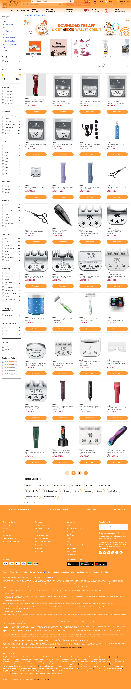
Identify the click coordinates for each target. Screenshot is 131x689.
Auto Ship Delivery (41, 538)
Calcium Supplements (70, 664)
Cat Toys (47, 671)
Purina (70, 666)
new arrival (95, 10)
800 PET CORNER (59, 509)
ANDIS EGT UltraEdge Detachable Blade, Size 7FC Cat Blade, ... (116, 276)
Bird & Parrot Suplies (114, 668)
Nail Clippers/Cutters (10, 44)
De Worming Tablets (30, 666)
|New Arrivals (104, 657)
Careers (69, 525)
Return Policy (53, 572)
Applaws (119, 664)
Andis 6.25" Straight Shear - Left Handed (34, 232)
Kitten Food (51, 666)
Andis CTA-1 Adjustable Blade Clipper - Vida (35, 453)
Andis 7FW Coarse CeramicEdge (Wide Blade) (61, 102)
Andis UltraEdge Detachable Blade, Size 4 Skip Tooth (61, 277)
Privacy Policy (104, 548)
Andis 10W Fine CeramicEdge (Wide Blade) (62, 145)
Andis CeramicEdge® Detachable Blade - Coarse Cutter (116, 363)
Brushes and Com (32, 497)
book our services (69, 10)
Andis (43, 15)
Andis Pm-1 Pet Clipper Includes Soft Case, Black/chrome (60, 231)
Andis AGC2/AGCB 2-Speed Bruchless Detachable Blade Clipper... (89, 407)
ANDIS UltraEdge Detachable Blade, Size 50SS (89, 277)
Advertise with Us (73, 551)
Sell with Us (71, 555)
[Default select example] (113, 66)
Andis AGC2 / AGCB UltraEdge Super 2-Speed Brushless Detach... (62, 407)
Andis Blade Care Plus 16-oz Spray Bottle (116, 145)
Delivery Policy (38, 572)
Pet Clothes (47, 657)
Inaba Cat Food (79, 671)
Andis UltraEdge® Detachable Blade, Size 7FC (62, 364)
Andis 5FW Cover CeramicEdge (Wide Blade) (89, 102)
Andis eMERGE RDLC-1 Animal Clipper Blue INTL (89, 188)
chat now (91, 509)
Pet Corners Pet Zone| (40, 668)
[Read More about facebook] (100, 552)
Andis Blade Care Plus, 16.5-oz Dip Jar (35, 319)
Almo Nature (35, 10)
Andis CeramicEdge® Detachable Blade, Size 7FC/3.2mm (33, 407)
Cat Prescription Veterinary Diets (67, 662)
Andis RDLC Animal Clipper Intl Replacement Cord (89, 145)
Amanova (18, 666)
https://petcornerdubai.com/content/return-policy (69, 647)
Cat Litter (55, 657)
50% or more (9, 91)
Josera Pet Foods (102, 664)
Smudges (25, 11)
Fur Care (5, 34)
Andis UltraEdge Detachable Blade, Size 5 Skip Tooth (34, 277)
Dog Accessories (8, 24)
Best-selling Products (42, 542)
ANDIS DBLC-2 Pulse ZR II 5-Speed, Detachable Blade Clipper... (62, 452)
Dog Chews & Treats (10, 671)
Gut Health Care (94, 666)
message (119, 509)
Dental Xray (7, 668)
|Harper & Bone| (9, 666)
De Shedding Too (9, 38)
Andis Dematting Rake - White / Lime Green (62, 319)
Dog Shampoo (45, 673)
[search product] (59, 4)
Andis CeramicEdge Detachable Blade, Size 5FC (88, 232)
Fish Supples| (112, 662)
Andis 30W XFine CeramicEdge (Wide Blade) (35, 145)
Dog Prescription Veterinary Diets (93, 662)
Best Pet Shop (84, 659)
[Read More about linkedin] (116, 552)
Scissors (88, 491)
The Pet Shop (49, 662)
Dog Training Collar (31, 673)
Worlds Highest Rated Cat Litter (98, 671)
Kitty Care (38, 548)
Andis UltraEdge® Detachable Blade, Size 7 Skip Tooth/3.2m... (89, 363)
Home (26, 15)
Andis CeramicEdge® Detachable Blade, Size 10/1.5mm (87, 452)
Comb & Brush (113, 491)
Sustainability (71, 548)
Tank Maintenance (9, 538)
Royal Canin (37, 657)
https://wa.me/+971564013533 (42, 679)
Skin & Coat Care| (107, 666)
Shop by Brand (35, 15)
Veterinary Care (57, 673)
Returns (5, 528)
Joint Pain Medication (70, 668)
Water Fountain (17, 673)
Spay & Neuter (55, 668)
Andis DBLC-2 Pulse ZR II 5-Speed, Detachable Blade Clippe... (35, 101)
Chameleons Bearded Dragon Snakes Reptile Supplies (41, 664)
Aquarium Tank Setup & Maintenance (46, 659)
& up (11, 362)
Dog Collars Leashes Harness (22, 657)
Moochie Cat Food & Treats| (62, 671)
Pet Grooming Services (11, 542)
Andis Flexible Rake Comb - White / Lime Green (88, 319)
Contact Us (7, 535)
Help (4, 532)
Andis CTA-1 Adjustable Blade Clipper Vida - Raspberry (117, 408)
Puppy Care (39, 551)
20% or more (9, 100)
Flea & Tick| (90, 657)
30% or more (9, 97)
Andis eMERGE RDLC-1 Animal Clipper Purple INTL (62, 188)
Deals (107, 10)
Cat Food (63, 657)
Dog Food (6, 657)
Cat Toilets (39, 662)
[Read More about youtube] (104, 552)
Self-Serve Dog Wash (42, 528)
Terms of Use (116, 544)
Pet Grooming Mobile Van (21, 659)
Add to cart (36, 112)
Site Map (80, 572)
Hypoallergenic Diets (87, 664)
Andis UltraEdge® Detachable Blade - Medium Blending (35, 364)
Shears (5, 47)
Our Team (70, 535)
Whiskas (83, 666)
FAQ (68, 538)
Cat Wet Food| (72, 657)
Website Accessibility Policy (97, 572)
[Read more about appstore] (73, 564)
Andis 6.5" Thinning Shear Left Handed (117, 188)
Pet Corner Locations (69, 659)
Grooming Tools (100, 668)
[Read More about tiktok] (121, 552)
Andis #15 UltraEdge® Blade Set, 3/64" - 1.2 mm (34, 188)
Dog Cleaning (7, 31)
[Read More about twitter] (112, 552)
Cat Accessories (8, 28)
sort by (103, 64)
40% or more (9, 94)
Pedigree (76, 666)
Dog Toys (39, 671)
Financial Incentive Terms (113, 546)
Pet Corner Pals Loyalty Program (78, 545)
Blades (5, 21)
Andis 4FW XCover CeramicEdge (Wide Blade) (116, 102)
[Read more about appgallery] (101, 564)
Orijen (112, 664)
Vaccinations (119, 666)
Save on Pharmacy (50, 10)
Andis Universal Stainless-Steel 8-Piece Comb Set (115, 319)
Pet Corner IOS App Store (100, 659)
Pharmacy (113, 657)
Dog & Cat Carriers (86, 668)
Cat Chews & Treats (27, 671)
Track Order (7, 525)
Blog (68, 542)
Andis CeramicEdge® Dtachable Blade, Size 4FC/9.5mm (114, 231)
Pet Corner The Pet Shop (21, 668)
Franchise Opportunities (75, 528)
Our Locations (120, 10)
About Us (70, 532)
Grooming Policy (68, 572)
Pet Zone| (43, 666)
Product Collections (42, 545)
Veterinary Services (42, 535)
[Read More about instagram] (108, 552)
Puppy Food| (62, 666)
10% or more (9, 103)
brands (14, 11)
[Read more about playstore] (87, 564)
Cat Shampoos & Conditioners (23, 662)
